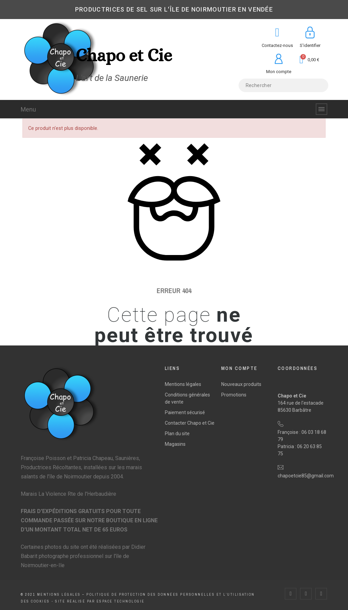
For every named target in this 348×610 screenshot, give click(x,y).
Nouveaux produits (241, 384)
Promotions (233, 394)
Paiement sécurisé (185, 412)
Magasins (175, 444)
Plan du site (177, 433)
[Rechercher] (283, 85)
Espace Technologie (121, 601)
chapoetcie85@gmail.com (306, 475)
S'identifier (310, 45)
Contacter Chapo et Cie (189, 423)
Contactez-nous (277, 45)
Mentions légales (183, 384)
